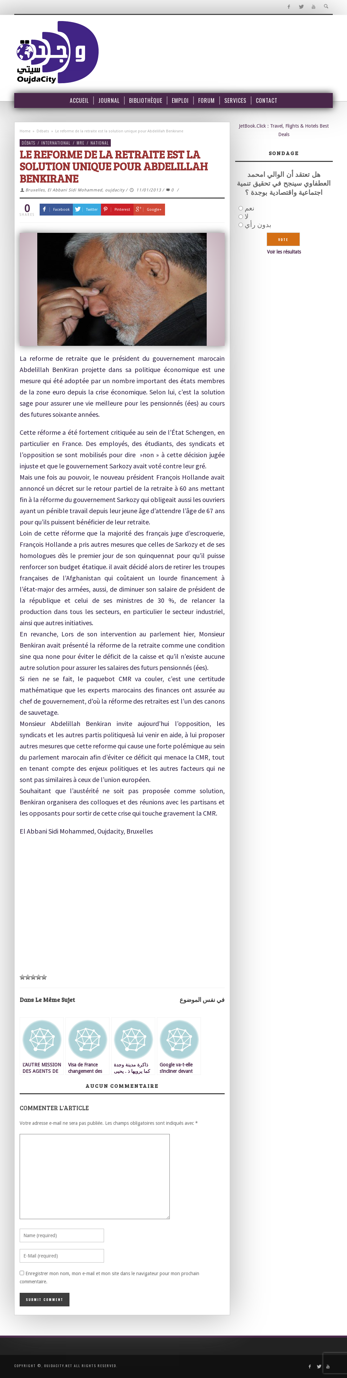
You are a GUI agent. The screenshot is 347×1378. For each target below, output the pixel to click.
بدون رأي (258, 225)
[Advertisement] (122, 905)
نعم (249, 208)
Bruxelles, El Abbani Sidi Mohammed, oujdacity (75, 190)
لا (246, 216)
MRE (80, 143)
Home (25, 131)
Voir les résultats (284, 252)
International (55, 143)
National (99, 143)
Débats (43, 131)
